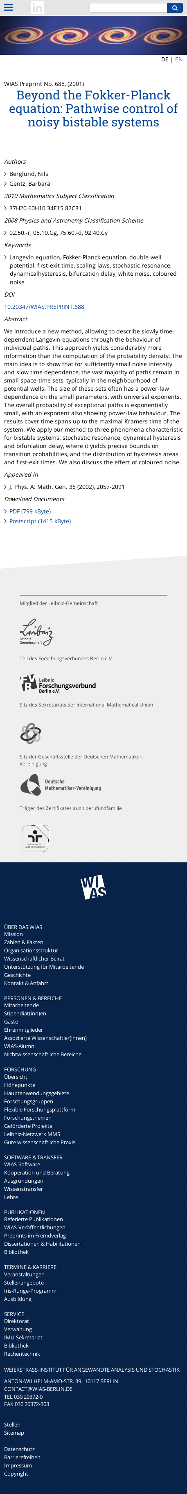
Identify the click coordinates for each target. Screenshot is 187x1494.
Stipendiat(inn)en (25, 1013)
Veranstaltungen (24, 1274)
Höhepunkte (19, 1085)
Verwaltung (18, 1329)
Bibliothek (16, 1252)
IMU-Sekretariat (23, 1337)
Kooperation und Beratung (37, 1172)
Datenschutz (19, 1449)
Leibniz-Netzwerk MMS (32, 1134)
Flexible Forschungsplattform (39, 1109)
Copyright (16, 1473)
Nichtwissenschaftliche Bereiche (42, 1054)
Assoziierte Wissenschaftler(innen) (45, 1038)
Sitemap (14, 1432)
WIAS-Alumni (20, 1046)
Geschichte (17, 975)
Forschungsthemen (28, 1117)
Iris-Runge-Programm (30, 1290)
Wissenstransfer (23, 1188)
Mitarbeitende (21, 1005)
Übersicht (15, 1076)
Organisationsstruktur (31, 950)
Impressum (18, 1465)
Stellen (12, 1424)
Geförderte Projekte (28, 1126)
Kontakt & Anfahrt (26, 983)
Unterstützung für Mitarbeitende (44, 966)
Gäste (11, 1021)
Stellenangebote (24, 1282)
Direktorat (16, 1321)
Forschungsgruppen (28, 1101)
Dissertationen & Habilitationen (42, 1243)
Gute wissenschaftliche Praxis (39, 1142)
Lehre (11, 1197)
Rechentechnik (22, 1353)
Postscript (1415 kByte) (40, 521)
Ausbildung (18, 1299)
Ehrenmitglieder (23, 1029)
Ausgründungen (23, 1180)
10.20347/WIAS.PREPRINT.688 (44, 306)
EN (179, 59)
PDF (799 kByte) (30, 511)
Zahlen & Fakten (23, 942)
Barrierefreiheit (22, 1457)
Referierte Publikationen (33, 1219)
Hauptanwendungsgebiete (36, 1093)
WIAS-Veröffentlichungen (34, 1227)
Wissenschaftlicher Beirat (34, 958)
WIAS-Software (22, 1164)
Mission (13, 934)
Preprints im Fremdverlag (35, 1235)
